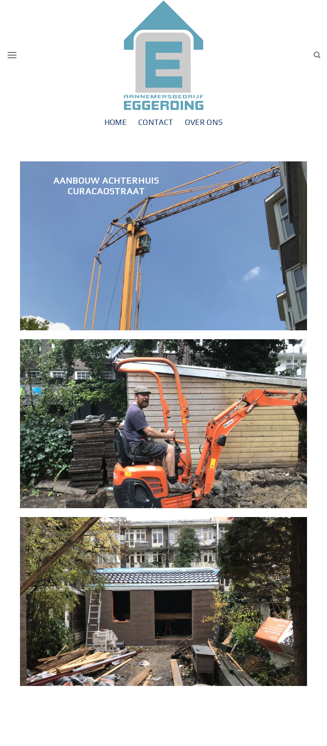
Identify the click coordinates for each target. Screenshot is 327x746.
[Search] (317, 55)
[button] (12, 55)
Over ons (204, 122)
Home (115, 122)
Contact (155, 122)
